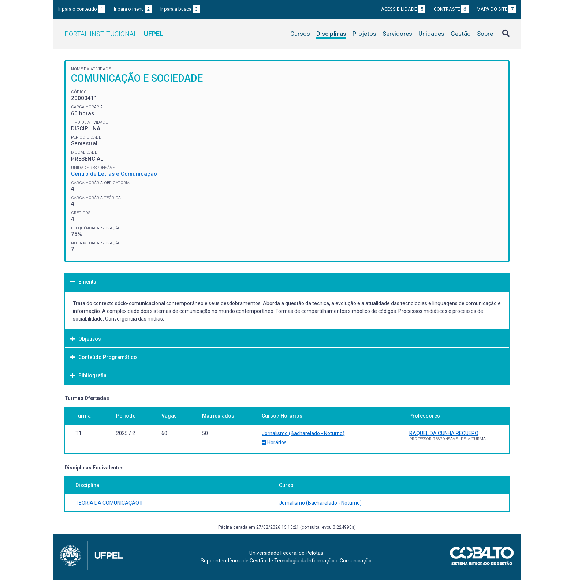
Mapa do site (496, 9)
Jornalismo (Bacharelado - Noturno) (303, 433)
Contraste (451, 9)
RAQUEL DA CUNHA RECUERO (443, 433)
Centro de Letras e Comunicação (114, 174)
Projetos (364, 33)
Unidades (431, 33)
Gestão (461, 33)
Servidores (397, 33)
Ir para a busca (180, 9)
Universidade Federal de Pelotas (286, 553)
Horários (274, 442)
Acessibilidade (403, 9)
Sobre (485, 33)
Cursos (300, 33)
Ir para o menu (133, 9)
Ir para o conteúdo (81, 9)
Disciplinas (331, 33)
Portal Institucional (113, 34)
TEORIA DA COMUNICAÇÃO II (108, 503)
